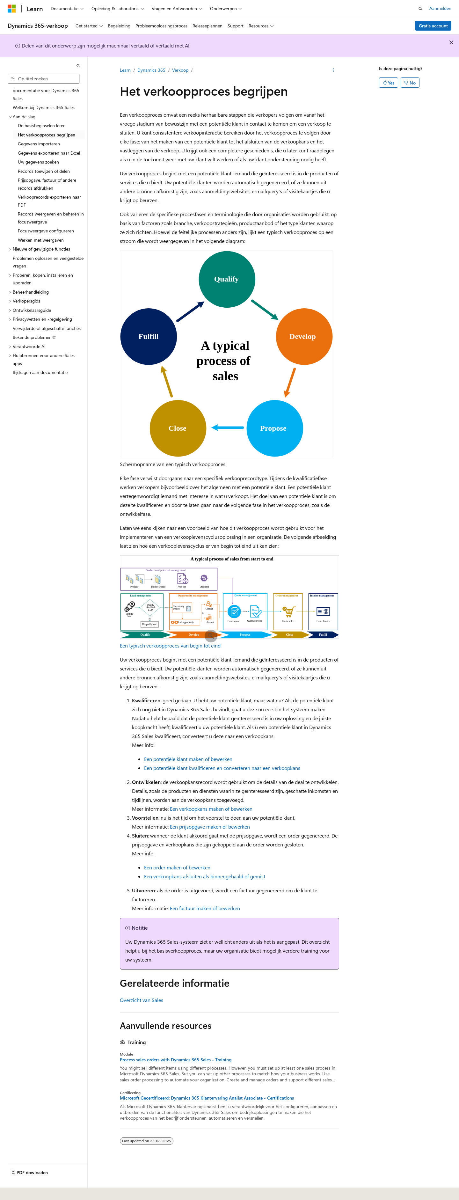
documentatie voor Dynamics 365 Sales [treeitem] (46, 94)
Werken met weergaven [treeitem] (41, 240)
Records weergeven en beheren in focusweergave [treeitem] (51, 218)
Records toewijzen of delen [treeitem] (44, 171)
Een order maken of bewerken (177, 867)
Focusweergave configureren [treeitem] (46, 231)
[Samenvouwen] (78, 65)
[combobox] (44, 79)
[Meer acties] (333, 70)
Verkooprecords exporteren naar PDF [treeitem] (49, 201)
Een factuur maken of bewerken (205, 908)
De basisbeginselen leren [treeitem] (42, 125)
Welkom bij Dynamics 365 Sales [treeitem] (44, 107)
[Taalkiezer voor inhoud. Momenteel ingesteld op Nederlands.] (25, 1191)
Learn (125, 70)
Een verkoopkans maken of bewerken (211, 808)
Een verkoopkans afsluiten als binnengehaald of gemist (204, 876)
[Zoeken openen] (420, 8)
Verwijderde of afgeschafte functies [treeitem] (47, 328)
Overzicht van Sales (141, 1000)
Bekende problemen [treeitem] (32, 337)
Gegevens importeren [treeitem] (39, 144)
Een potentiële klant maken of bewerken (188, 759)
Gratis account (433, 26)
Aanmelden (440, 8)
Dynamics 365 (151, 70)
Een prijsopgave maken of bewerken (210, 826)
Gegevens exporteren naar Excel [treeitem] (49, 153)
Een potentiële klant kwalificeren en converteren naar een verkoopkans (222, 768)
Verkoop (180, 70)
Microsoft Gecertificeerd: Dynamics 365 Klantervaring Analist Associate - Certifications (207, 1098)
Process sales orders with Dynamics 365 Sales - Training (175, 1060)
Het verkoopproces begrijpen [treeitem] (46, 135)
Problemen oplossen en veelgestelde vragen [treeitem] (48, 262)
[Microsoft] (12, 8)
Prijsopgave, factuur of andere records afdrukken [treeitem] (47, 184)
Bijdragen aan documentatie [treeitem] (40, 372)
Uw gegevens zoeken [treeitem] (38, 162)
